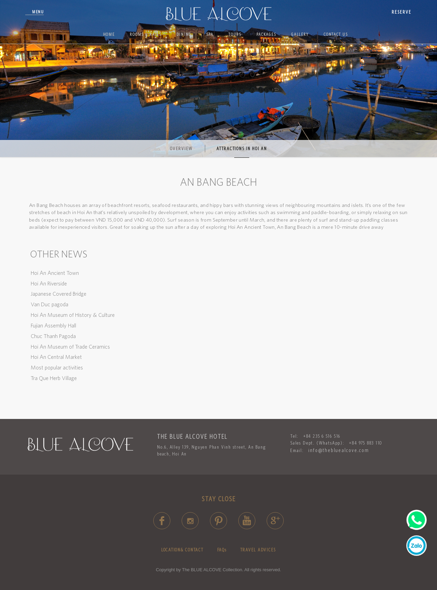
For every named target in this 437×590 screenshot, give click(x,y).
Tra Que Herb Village (54, 378)
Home (109, 34)
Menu (38, 11)
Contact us (336, 34)
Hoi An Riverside (49, 283)
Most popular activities (57, 367)
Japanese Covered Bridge (58, 294)
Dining (184, 34)
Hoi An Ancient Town (55, 273)
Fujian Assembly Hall (53, 325)
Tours (234, 34)
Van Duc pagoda (49, 304)
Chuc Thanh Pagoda (53, 336)
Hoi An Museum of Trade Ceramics (70, 346)
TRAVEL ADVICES (258, 549)
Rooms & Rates (145, 34)
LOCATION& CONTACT (182, 549)
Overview (181, 148)
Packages (266, 34)
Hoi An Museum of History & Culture (73, 315)
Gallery (300, 34)
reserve (401, 12)
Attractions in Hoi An (241, 148)
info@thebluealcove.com (338, 450)
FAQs (222, 549)
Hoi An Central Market (56, 357)
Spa (209, 34)
